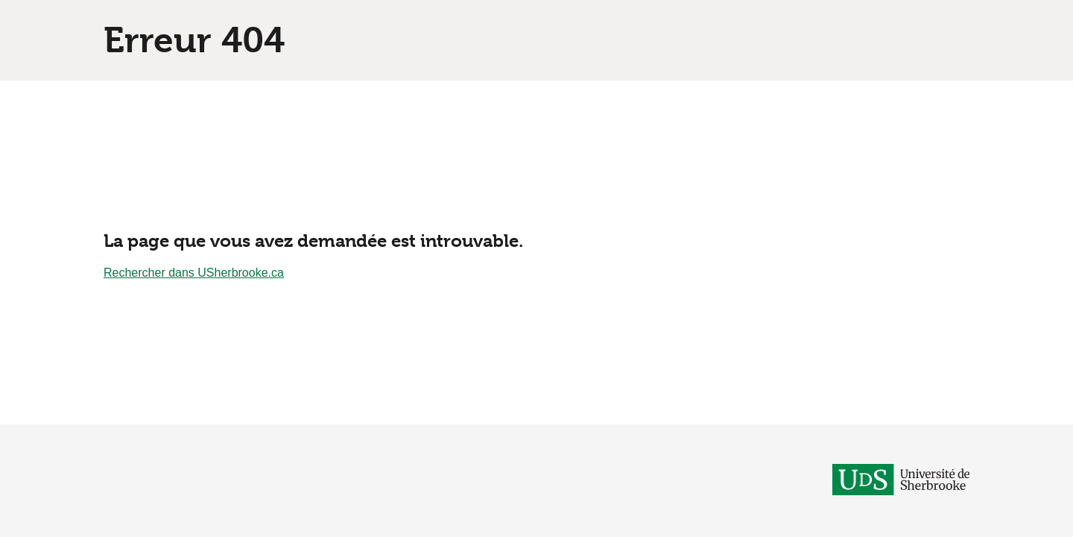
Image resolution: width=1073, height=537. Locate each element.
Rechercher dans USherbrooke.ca (194, 272)
